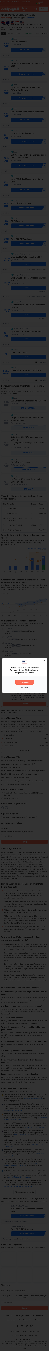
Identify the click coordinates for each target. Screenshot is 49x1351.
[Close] (45, 660)
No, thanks (24, 688)
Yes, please (25, 682)
